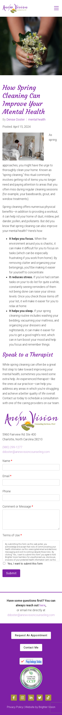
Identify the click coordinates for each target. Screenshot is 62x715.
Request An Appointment (31, 635)
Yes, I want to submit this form (25, 563)
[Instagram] (22, 698)
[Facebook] (14, 698)
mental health (36, 119)
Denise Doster (15, 119)
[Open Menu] (56, 8)
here (42, 605)
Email (6, 476)
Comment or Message (17, 506)
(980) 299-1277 (12, 447)
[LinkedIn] (31, 698)
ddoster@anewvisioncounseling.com (26, 452)
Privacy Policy (15, 707)
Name (7, 461)
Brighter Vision (47, 707)
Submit (11, 573)
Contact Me (31, 647)
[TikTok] (48, 698)
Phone (6, 491)
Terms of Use (12, 535)
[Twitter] (40, 698)
